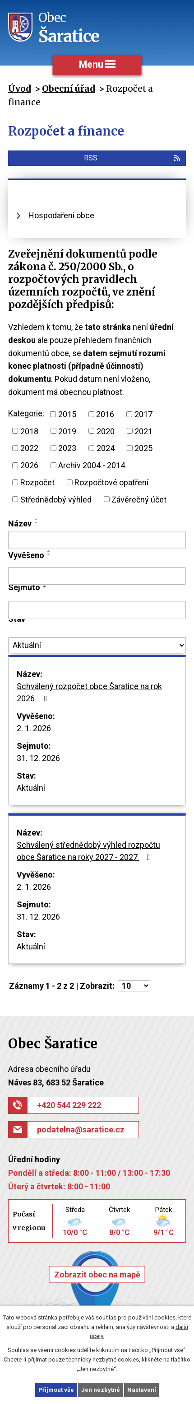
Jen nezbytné (100, 1389)
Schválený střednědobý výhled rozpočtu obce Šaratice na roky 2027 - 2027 (88, 851)
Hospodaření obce (61, 215)
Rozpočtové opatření (111, 482)
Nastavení (141, 1389)
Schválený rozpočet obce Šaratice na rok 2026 (89, 692)
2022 (29, 448)
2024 (106, 448)
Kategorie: (26, 413)
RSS (132, 158)
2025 (143, 448)
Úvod (19, 88)
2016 (105, 414)
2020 (106, 431)
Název (20, 523)
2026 (29, 465)
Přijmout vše (56, 1389)
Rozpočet (37, 482)
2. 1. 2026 (34, 728)
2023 (67, 448)
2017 (143, 414)
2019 (67, 431)
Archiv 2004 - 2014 (91, 465)
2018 (29, 431)
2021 (143, 431)
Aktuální (31, 788)
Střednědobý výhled (56, 499)
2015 (67, 414)
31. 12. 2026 (38, 758)
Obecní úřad (68, 88)
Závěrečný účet (138, 499)
